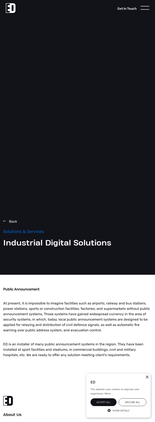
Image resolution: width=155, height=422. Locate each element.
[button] (118, 410)
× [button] (147, 377)
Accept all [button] (103, 402)
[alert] (118, 396)
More (108, 393)
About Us (12, 415)
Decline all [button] (132, 402)
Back (10, 221)
